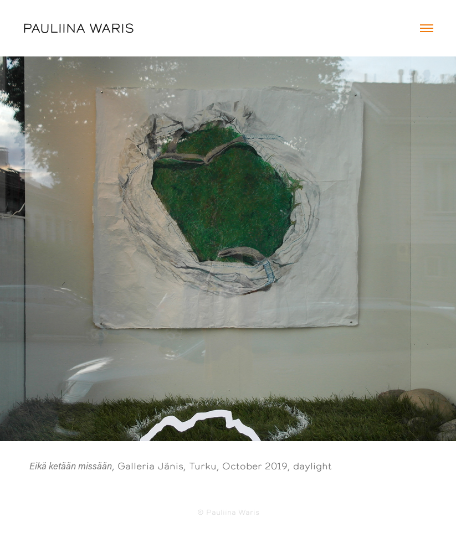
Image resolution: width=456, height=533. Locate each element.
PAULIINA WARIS (78, 28)
